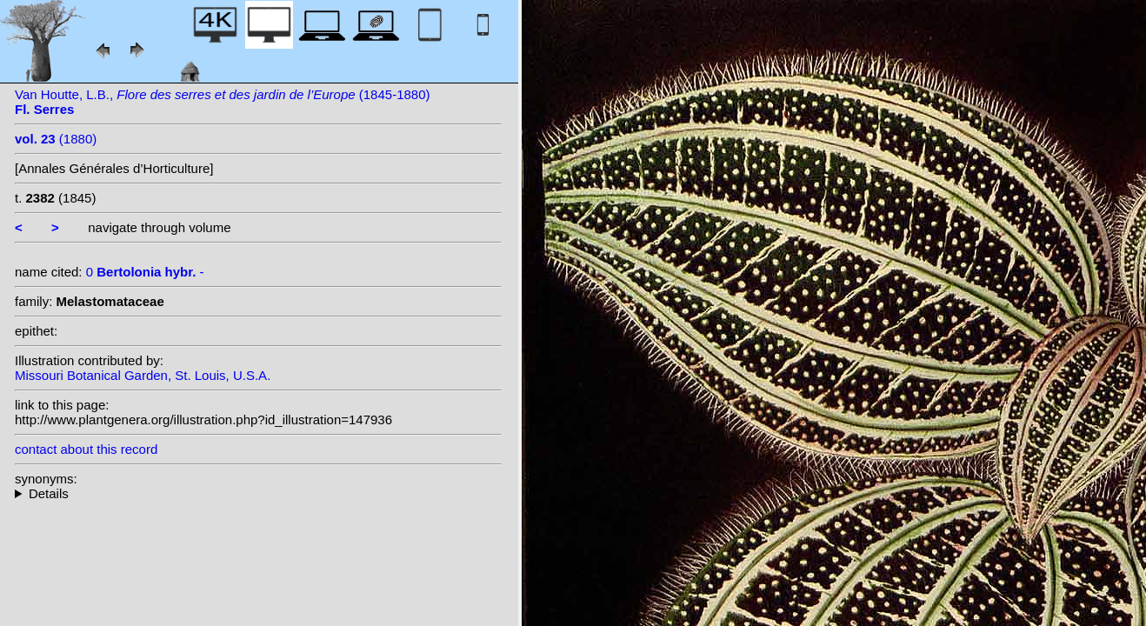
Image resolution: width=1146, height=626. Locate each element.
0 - (145, 271)
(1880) (56, 138)
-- (258, 493)
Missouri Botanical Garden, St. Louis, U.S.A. (142, 375)
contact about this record (86, 449)
